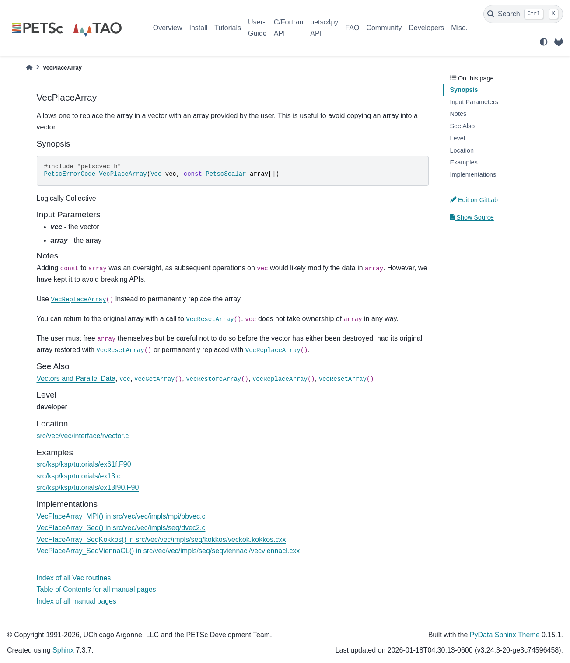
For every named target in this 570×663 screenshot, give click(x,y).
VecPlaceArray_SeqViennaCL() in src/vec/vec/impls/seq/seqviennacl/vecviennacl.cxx (168, 551)
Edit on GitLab (474, 199)
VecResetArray (210, 319)
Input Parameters (474, 101)
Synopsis (464, 89)
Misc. (459, 27)
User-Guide (257, 27)
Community (384, 27)
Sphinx (63, 650)
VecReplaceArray (78, 299)
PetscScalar (226, 174)
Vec (155, 174)
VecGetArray (154, 379)
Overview (167, 27)
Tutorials (227, 27)
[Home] (29, 67)
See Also (462, 125)
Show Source (472, 217)
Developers (426, 27)
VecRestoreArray (213, 379)
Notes (458, 113)
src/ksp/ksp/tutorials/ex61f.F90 (84, 464)
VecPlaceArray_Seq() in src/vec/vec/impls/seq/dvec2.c (121, 527)
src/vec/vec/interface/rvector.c (83, 436)
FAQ (352, 27)
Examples (464, 162)
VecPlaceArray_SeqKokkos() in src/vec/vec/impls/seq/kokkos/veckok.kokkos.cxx (161, 539)
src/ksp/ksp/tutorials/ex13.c (79, 476)
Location (462, 150)
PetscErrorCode (70, 174)
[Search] (523, 14)
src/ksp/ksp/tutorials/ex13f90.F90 (88, 487)
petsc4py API (324, 27)
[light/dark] (543, 42)
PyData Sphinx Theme (505, 635)
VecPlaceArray (123, 174)
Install (198, 27)
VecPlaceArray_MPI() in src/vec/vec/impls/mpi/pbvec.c (121, 516)
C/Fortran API (289, 27)
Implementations (473, 174)
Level (457, 138)
